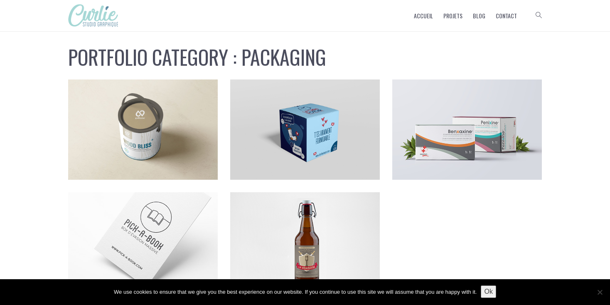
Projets (452, 15)
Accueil (423, 15)
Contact (506, 15)
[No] (599, 292)
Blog (479, 15)
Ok (488, 291)
